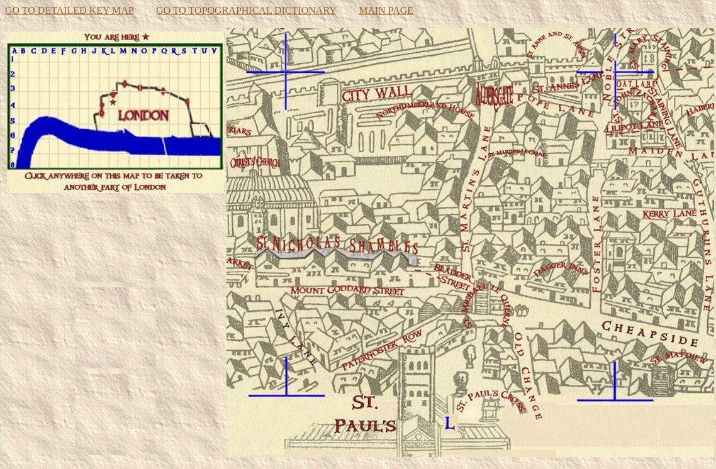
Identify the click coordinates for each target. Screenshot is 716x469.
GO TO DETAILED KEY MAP (69, 10)
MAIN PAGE (386, 10)
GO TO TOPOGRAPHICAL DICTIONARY (246, 10)
